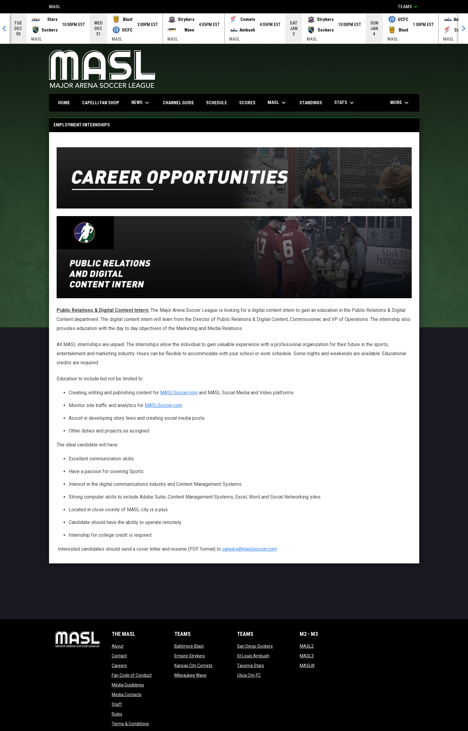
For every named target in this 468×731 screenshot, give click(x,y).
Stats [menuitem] (344, 102)
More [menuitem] (400, 102)
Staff (117, 704)
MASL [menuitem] (277, 102)
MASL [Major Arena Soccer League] (55, 7)
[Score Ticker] (234, 28)
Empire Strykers (189, 655)
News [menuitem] (141, 102)
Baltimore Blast (189, 646)
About (118, 646)
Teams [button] (408, 6)
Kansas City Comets (193, 665)
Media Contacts (127, 694)
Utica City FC (249, 675)
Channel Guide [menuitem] (178, 102)
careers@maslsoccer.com (249, 549)
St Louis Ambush (253, 655)
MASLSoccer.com (179, 393)
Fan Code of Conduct (132, 675)
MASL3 (307, 655)
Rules (117, 714)
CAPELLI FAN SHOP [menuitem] (103, 102)
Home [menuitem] (64, 102)
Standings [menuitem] (310, 102)
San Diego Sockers (255, 646)
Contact (119, 655)
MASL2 (307, 646)
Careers (119, 665)
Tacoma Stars (250, 665)
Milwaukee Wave (190, 675)
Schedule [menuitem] (216, 102)
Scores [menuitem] (247, 102)
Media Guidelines (128, 685)
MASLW (307, 665)
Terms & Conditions (130, 723)
